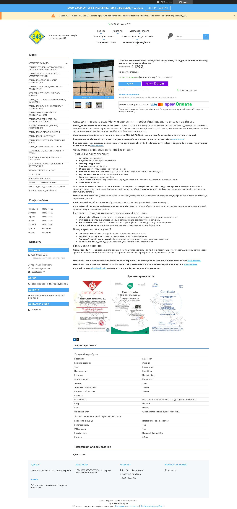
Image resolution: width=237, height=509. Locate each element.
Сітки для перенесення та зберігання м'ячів (47, 141)
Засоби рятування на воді (42, 170)
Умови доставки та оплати (42, 182)
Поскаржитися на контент (127, 506)
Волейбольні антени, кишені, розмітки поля (43, 126)
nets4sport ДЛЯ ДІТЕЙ (39, 63)
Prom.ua (133, 500)
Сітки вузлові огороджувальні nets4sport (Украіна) (44, 74)
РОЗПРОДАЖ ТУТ (158, 8)
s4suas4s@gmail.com (40, 268)
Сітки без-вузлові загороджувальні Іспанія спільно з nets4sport (46, 68)
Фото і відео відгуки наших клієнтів (47, 186)
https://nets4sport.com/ (41, 265)
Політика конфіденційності (137, 42)
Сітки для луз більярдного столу (45, 146)
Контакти (118, 30)
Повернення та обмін (39, 178)
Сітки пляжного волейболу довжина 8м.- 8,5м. (42, 113)
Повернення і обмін (106, 42)
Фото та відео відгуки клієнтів (137, 36)
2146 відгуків (166, 2)
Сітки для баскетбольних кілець (44, 132)
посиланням (177, 139)
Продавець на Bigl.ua (118, 503)
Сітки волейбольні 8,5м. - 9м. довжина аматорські (43, 120)
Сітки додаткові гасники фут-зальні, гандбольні (47, 100)
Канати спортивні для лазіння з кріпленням (45, 158)
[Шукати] (206, 37)
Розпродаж (34, 174)
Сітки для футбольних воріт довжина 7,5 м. (43, 81)
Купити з (155, 83)
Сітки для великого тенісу (42, 136)
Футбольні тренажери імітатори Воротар (44, 94)
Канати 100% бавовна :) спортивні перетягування (46, 164)
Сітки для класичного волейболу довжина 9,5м (46, 107)
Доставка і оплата (139, 30)
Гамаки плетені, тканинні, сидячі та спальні (46, 152)
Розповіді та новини (104, 36)
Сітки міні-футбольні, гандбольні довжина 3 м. (45, 87)
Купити (130, 84)
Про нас (101, 30)
